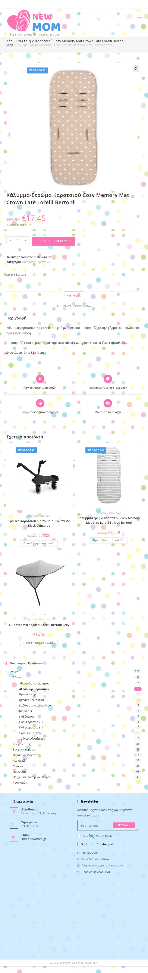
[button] (136, 68)
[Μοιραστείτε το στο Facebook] (107, 382)
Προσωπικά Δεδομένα (96, 872)
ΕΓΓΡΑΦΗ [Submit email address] (124, 825)
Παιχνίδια (19, 772)
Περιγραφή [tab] (74, 296)
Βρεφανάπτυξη (22, 744)
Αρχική (15, 671)
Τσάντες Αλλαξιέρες (32, 738)
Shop (9, 45)
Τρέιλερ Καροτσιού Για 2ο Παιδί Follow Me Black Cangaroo (39, 523)
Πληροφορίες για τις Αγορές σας (102, 865)
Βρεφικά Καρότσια (31, 694)
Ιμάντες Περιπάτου (31, 700)
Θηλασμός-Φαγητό (25, 755)
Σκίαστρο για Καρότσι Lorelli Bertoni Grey (39, 625)
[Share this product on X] (40, 382)
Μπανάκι (18, 766)
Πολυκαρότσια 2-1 (31, 722)
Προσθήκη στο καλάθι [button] (39, 543)
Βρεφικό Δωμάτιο (24, 749)
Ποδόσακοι (26, 716)
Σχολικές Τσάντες (30, 733)
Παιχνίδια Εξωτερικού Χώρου (32, 777)
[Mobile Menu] (138, 17)
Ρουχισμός (20, 782)
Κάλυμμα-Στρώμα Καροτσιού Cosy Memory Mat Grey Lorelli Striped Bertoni (109, 520)
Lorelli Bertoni (16, 275)
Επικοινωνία (90, 853)
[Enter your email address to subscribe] (108, 825)
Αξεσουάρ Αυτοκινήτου (34, 683)
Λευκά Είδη (20, 760)
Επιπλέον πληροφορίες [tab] (74, 306)
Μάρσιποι (25, 711)
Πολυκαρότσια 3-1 (31, 727)
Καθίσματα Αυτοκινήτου (35, 705)
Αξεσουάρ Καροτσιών (36, 262)
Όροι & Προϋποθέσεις (96, 859)
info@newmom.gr (33, 839)
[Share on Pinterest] (40, 406)
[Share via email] (108, 406)
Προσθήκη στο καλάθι (54, 241)
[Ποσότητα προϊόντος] (18, 240)
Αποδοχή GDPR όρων (95, 836)
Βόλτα (17, 677)
